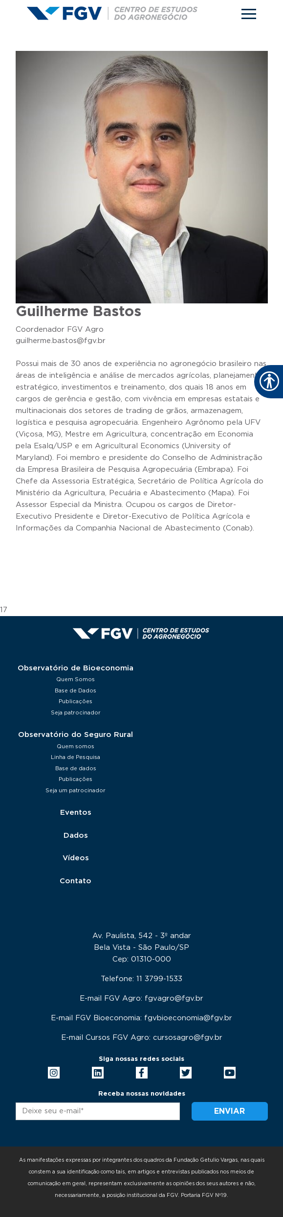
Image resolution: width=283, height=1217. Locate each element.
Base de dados (75, 768)
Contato (75, 881)
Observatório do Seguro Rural (75, 734)
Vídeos (76, 858)
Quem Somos (75, 679)
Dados (76, 835)
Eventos (75, 812)
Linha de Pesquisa (75, 757)
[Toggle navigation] (248, 14)
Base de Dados (75, 690)
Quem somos (75, 746)
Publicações (75, 701)
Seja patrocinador (76, 712)
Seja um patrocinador (75, 790)
